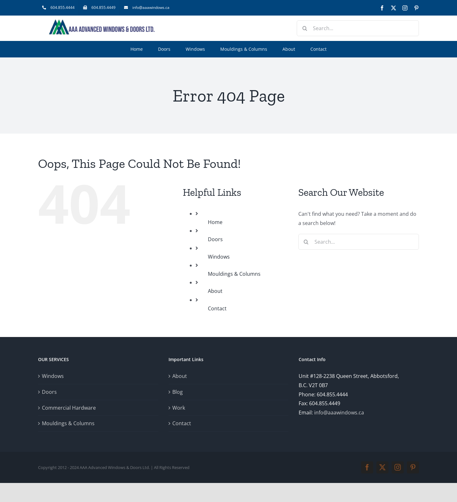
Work (178, 407)
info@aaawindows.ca (339, 412)
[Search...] (358, 28)
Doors (215, 239)
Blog (177, 391)
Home (215, 222)
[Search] (305, 28)
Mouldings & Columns (234, 273)
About (215, 290)
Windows (219, 256)
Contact (217, 308)
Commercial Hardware (69, 407)
